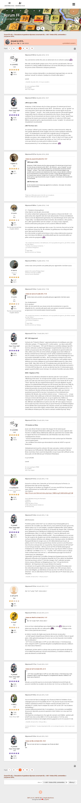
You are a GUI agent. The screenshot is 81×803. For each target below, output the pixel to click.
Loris (15, 213)
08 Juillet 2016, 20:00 (37, 154)
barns (15, 270)
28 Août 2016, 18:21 (36, 736)
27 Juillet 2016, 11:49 (37, 205)
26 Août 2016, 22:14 (36, 613)
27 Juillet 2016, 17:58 (37, 289)
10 (27, 48)
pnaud (14, 43)
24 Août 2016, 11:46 (36, 515)
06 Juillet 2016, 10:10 (37, 55)
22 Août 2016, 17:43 (36, 479)
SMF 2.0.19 (30, 798)
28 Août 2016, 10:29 (36, 695)
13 (32, 48)
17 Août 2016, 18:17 (36, 333)
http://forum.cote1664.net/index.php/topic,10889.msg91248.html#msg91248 (49, 493)
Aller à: (40, 782)
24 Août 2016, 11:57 (36, 586)
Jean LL (14, 163)
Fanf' (15, 622)
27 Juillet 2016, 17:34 (37, 261)
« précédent (66, 43)
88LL (15, 704)
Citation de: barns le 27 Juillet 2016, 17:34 (36, 294)
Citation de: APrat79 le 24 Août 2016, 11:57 (36, 617)
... (11, 48)
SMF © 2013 (39, 798)
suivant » (73, 43)
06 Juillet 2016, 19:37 (37, 98)
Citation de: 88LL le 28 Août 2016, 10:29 (35, 741)
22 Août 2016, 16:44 (36, 420)
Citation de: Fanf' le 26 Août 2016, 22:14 (35, 669)
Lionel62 (15, 64)
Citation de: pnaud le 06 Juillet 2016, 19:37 (36, 159)
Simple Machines (48, 798)
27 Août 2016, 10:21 (36, 664)
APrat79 (15, 596)
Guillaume (14, 488)
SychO (47, 799)
